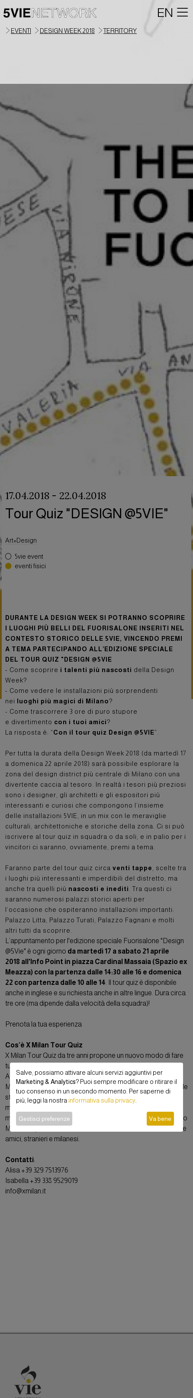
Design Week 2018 (67, 30)
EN (165, 13)
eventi (21, 30)
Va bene (160, 1118)
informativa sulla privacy (101, 1100)
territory (120, 30)
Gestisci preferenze (44, 1118)
